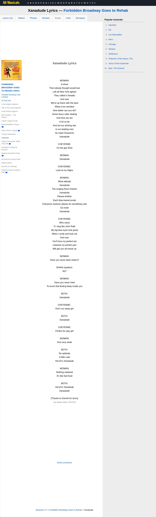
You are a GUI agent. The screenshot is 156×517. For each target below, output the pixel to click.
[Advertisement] (51, 41)
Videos (21, 18)
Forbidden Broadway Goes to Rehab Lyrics (10, 87)
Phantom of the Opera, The (121, 58)
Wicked (112, 49)
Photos (33, 18)
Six (110, 30)
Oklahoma (113, 54)
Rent (111, 39)
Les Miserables (115, 34)
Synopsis (80, 18)
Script (58, 18)
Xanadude (5, 138)
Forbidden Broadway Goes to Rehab (95, 10)
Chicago (112, 44)
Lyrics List (8, 18)
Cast (68, 18)
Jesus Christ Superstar (119, 63)
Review (46, 18)
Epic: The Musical (116, 68)
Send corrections (64, 462)
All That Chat (6, 101)
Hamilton (112, 25)
